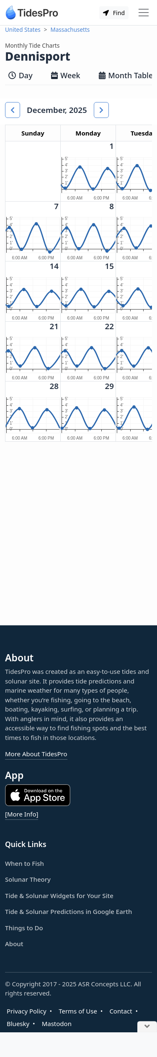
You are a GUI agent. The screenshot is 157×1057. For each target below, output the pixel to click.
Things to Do (24, 928)
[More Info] (21, 814)
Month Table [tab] (126, 75)
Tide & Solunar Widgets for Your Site (59, 895)
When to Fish (24, 863)
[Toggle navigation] (143, 12)
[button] (12, 110)
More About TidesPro (36, 754)
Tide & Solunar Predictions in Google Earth (68, 911)
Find (114, 13)
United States (23, 29)
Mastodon (57, 1023)
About (14, 943)
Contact (120, 1011)
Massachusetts (70, 29)
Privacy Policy (26, 1011)
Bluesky (18, 1023)
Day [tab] (20, 75)
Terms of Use (78, 1011)
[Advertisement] (78, 540)
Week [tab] (65, 75)
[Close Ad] (147, 1027)
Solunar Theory (28, 879)
